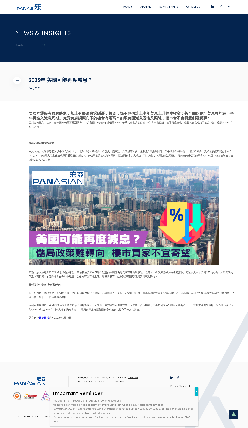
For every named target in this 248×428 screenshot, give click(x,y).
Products (127, 6)
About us (145, 6)
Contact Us (193, 6)
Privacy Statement (180, 386)
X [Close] (196, 391)
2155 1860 (118, 381)
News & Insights (168, 6)
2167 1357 (133, 377)
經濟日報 (44, 317)
